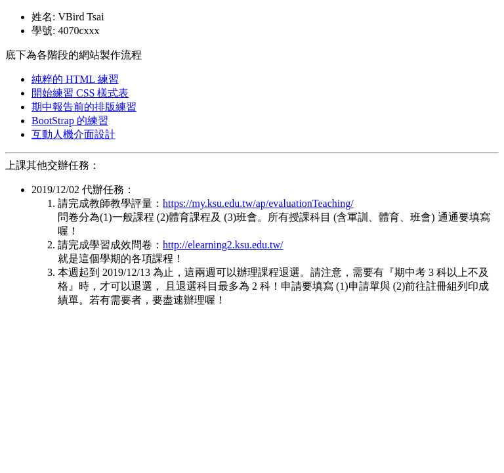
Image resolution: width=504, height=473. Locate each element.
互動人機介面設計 (74, 134)
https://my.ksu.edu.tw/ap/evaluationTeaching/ (258, 203)
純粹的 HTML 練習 (75, 79)
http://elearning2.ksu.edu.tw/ (223, 244)
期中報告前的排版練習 (84, 106)
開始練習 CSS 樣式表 (80, 93)
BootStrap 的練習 (70, 120)
